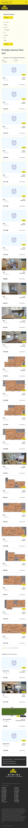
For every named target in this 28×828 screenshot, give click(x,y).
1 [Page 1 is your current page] (4, 648)
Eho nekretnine (16, 792)
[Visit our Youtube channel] (13, 774)
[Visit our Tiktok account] (19, 774)
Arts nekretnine (4, 799)
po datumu (5, 61)
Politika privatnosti (10, 776)
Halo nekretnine (16, 791)
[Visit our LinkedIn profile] (17, 774)
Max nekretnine (16, 796)
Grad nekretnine (4, 787)
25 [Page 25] (13, 648)
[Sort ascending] (15, 62)
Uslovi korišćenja (18, 776)
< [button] (2, 648)
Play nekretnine (4, 796)
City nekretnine (16, 787)
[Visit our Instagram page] (10, 774)
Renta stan (3, 800)
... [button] (10, 648)
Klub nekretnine (4, 792)
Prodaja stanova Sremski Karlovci (9, 761)
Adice (5, 40)
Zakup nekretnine (16, 800)
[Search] (10, 2)
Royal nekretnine (4, 790)
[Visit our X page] (15, 774)
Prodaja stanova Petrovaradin (19, 759)
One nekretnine (16, 799)
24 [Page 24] (11, 648)
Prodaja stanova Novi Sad (8, 759)
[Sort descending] (17, 62)
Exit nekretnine (16, 795)
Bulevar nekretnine (17, 790)
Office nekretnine (4, 791)
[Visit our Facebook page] (8, 774)
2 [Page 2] (6, 648)
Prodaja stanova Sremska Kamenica (9, 763)
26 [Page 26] (16, 648)
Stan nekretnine (4, 795)
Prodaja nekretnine (4, 801)
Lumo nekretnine (16, 801)
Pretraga (8, 44)
